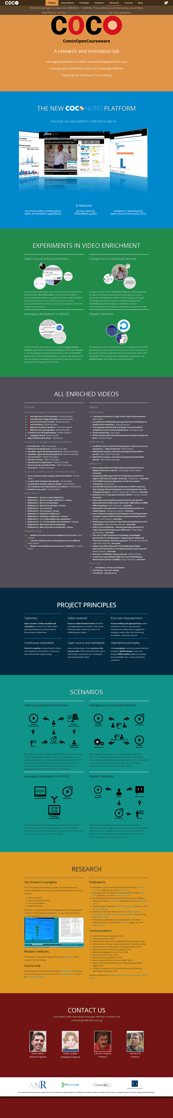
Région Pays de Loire (107, 1092)
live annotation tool (68, 974)
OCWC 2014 (114, 901)
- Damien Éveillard (49, 432)
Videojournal (95, 463)
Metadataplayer (66, 971)
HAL (127, 895)
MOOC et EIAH (121, 292)
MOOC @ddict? (31, 493)
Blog (140, 2)
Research (114, 2)
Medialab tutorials (33, 531)
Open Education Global (124, 906)
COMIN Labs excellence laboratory (87, 1092)
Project (52, 2)
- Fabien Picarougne (42, 446)
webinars (68, 957)
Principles (84, 2)
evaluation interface (49, 916)
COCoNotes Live (95, 303)
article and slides (100, 909)
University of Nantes (55, 350)
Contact (128, 2)
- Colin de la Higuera (51, 427)
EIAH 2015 (125, 922)
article (117, 895)
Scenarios (99, 2)
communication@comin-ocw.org (86, 1020)
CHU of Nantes (77, 350)
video (126, 890)
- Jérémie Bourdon (51, 416)
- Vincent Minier (50, 481)
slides (120, 890)
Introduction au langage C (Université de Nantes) (47, 442)
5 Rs (43, 626)
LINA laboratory (149, 1092)
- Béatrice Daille (44, 435)
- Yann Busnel (45, 438)
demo (26, 916)
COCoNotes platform (35, 977)
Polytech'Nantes (96, 359)
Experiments (67, 2)
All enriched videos (46, 295)
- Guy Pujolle (106, 432)
